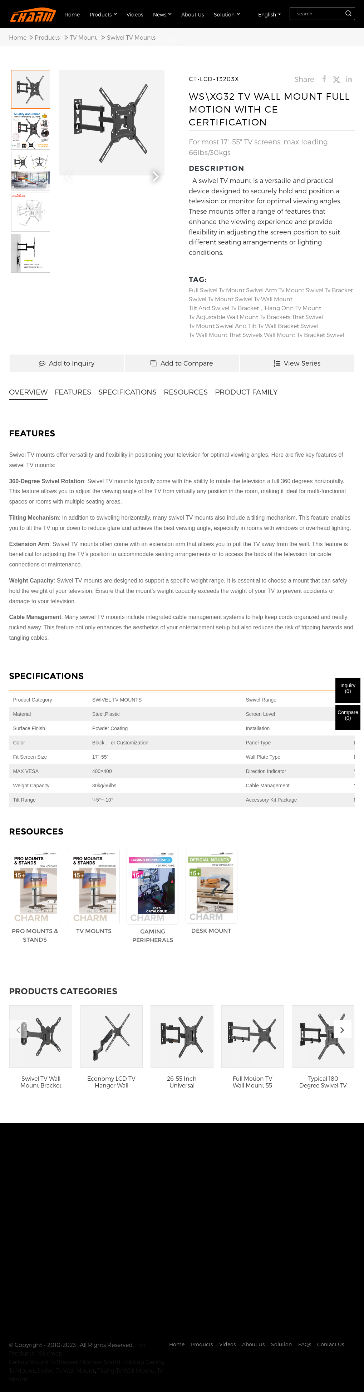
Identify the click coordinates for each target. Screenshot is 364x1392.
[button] (156, 174)
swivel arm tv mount (275, 289)
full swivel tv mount (217, 289)
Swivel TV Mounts (131, 36)
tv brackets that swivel (291, 316)
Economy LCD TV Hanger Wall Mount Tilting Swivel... (111, 1081)
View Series (297, 362)
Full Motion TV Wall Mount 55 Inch (252, 1081)
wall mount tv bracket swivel (304, 334)
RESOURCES (186, 391)
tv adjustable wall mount (223, 316)
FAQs (304, 1328)
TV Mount (83, 36)
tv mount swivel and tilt (222, 325)
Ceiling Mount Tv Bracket (43, 1345)
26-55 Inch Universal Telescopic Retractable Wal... (181, 1081)
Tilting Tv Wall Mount (125, 1354)
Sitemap (51, 1336)
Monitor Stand (100, 1345)
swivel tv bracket (329, 289)
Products (103, 13)
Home (72, 13)
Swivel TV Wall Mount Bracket (41, 1081)
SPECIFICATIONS (127, 391)
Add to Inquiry (66, 362)
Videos (135, 13)
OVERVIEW (28, 391)
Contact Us (330, 1328)
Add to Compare (182, 362)
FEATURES (73, 391)
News (162, 13)
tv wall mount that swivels (225, 334)
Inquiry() (347, 688)
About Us (192, 13)
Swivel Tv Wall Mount (263, 298)
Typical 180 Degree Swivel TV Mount (323, 1081)
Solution (227, 13)
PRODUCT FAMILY (246, 391)
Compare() (348, 715)
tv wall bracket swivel (288, 325)
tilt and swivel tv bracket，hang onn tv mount (255, 307)
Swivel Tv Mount (211, 298)
